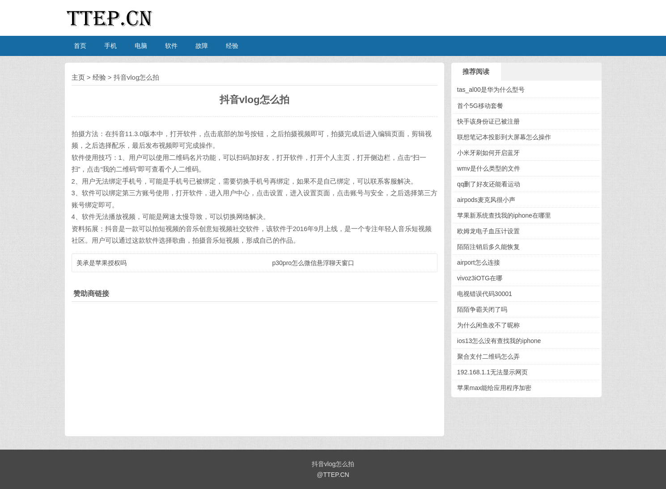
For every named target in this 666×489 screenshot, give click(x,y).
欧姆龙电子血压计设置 (488, 231)
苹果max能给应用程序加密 (494, 387)
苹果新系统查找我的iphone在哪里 (504, 215)
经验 (232, 45)
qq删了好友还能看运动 (489, 184)
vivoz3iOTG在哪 (479, 278)
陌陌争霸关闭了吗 (482, 309)
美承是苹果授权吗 (101, 262)
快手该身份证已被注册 (488, 121)
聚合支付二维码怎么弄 (488, 356)
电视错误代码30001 (484, 293)
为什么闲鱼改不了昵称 (488, 325)
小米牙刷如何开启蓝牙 (488, 152)
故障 (201, 45)
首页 (80, 45)
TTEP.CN (336, 474)
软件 (171, 45)
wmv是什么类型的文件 (488, 168)
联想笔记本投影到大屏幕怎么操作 (504, 137)
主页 (78, 77)
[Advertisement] (254, 366)
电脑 (141, 45)
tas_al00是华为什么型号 (491, 89)
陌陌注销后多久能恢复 (488, 246)
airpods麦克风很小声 (486, 199)
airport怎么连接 (478, 262)
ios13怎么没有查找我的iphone (499, 340)
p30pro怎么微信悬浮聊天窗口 (313, 262)
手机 (110, 45)
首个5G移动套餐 (480, 105)
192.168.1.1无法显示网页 (492, 372)
